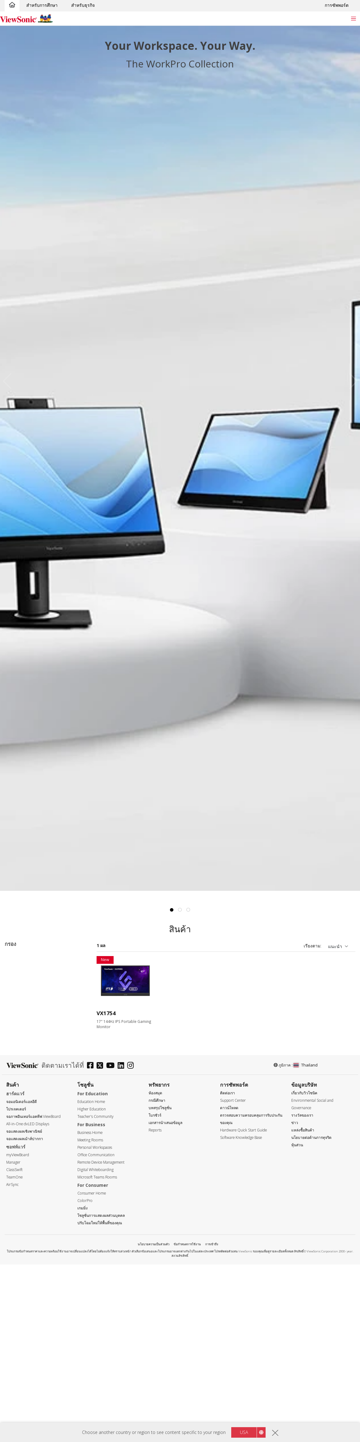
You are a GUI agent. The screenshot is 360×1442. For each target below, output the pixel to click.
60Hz (19, 1221)
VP (17, 1022)
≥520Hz (22, 1288)
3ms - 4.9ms (26, 1329)
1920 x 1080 (26, 1146)
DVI (18, 1379)
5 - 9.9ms (23, 1338)
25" (17, 1096)
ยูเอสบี (20, 1421)
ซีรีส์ (14, 989)
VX (56, 965)
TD (17, 997)
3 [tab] (188, 910)
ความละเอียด (22, 1130)
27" (17, 1105)
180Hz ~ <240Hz (31, 1271)
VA (17, 1005)
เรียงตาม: (312, 946)
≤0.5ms (21, 1312)
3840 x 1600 (26, 1179)
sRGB (36, 965)
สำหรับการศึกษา (42, 5)
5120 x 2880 (26, 1196)
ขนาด (16, 1055)
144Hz (14, 965)
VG (17, 1013)
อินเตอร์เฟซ (21, 1363)
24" (17, 1088)
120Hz (20, 1246)
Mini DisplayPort (30, 1396)
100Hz (20, 1238)
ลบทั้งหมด (74, 957)
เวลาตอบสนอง (24, 1304)
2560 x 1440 (26, 1154)
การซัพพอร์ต (337, 5)
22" (17, 1080)
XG (11, 973)
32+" (19, 1113)
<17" (19, 1063)
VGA (18, 1371)
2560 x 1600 (26, 1163)
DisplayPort (26, 1387)
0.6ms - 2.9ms (28, 1321)
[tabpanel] (180, 458)
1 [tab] (172, 910)
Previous (9, 381)
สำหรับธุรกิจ (83, 5)
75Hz (19, 1229)
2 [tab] (180, 910)
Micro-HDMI (26, 1412)
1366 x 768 (25, 1138)
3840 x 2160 (26, 1188)
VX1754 (106, 1013)
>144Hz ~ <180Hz (32, 1263)
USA (244, 1432)
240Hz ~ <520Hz (31, 1279)
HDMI (20, 1404)
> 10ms (21, 1346)
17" (17, 1071)
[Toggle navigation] (353, 18)
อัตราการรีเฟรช (25, 1213)
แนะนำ (335, 946)
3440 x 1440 (26, 1171)
